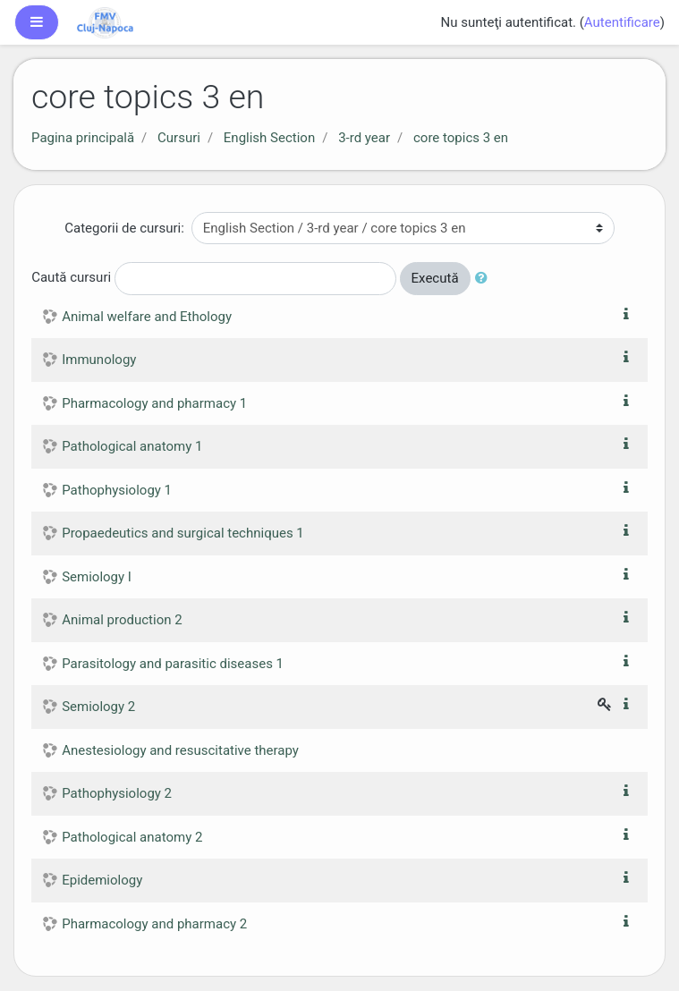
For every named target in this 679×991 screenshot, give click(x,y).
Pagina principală (82, 138)
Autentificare (622, 22)
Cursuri (178, 138)
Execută (435, 278)
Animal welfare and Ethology (147, 317)
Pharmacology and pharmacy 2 (154, 924)
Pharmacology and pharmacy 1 (154, 403)
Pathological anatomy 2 (132, 837)
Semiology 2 (98, 707)
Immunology (99, 360)
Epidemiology (102, 880)
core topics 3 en (460, 138)
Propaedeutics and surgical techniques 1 (183, 533)
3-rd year (364, 138)
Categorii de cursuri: (124, 228)
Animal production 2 (122, 620)
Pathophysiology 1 (117, 490)
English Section (269, 138)
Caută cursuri (71, 277)
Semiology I (97, 577)
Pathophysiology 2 (117, 793)
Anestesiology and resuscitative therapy (180, 750)
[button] (485, 278)
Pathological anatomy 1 (132, 446)
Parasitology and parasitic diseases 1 (173, 664)
